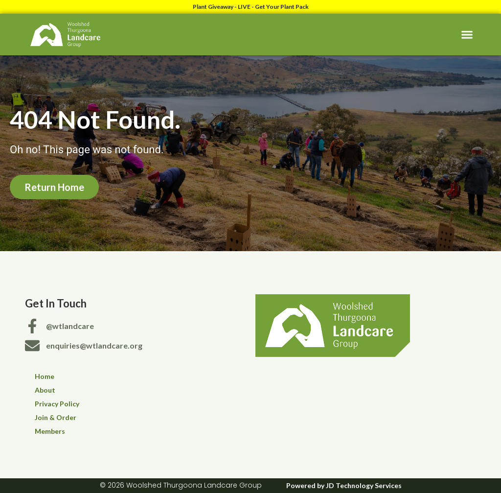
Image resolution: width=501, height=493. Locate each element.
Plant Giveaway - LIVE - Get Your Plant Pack (251, 6)
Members (50, 431)
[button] (466, 34)
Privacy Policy (57, 403)
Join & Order (55, 417)
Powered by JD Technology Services (344, 485)
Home (44, 376)
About (45, 390)
